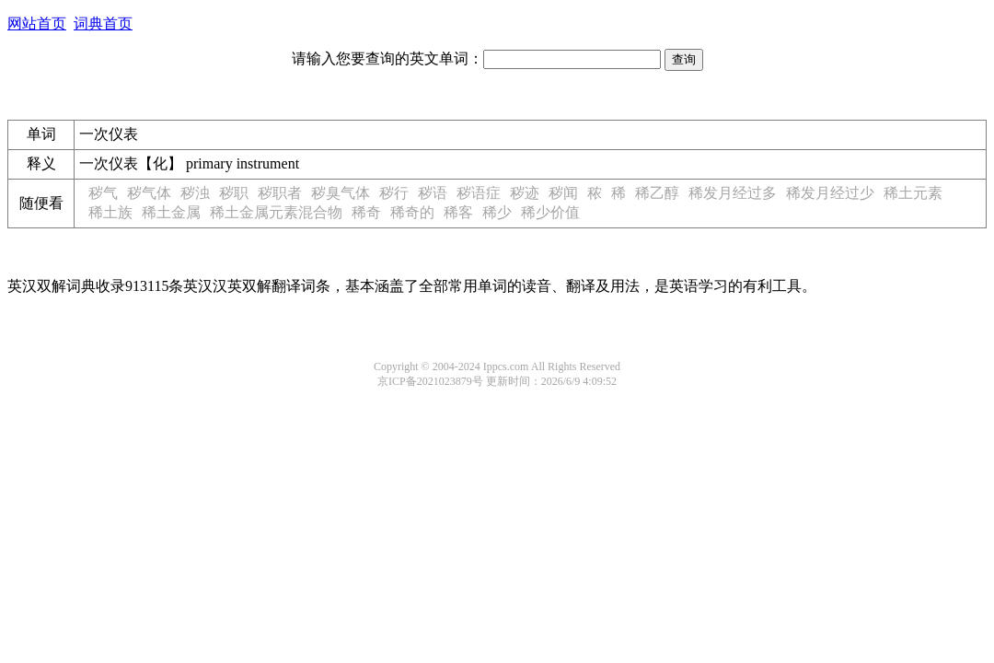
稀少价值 (550, 212)
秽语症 (479, 193)
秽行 (394, 193)
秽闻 (563, 193)
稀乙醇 (657, 193)
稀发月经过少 (830, 193)
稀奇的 (412, 212)
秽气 (103, 193)
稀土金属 (171, 212)
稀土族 (110, 212)
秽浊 (195, 193)
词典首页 (103, 23)
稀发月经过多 (732, 193)
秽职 (233, 193)
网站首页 (36, 23)
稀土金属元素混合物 (276, 212)
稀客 (458, 212)
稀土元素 (913, 193)
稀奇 (366, 212)
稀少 (497, 212)
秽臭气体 (340, 193)
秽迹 (524, 193)
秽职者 (280, 193)
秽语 (432, 193)
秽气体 (149, 193)
